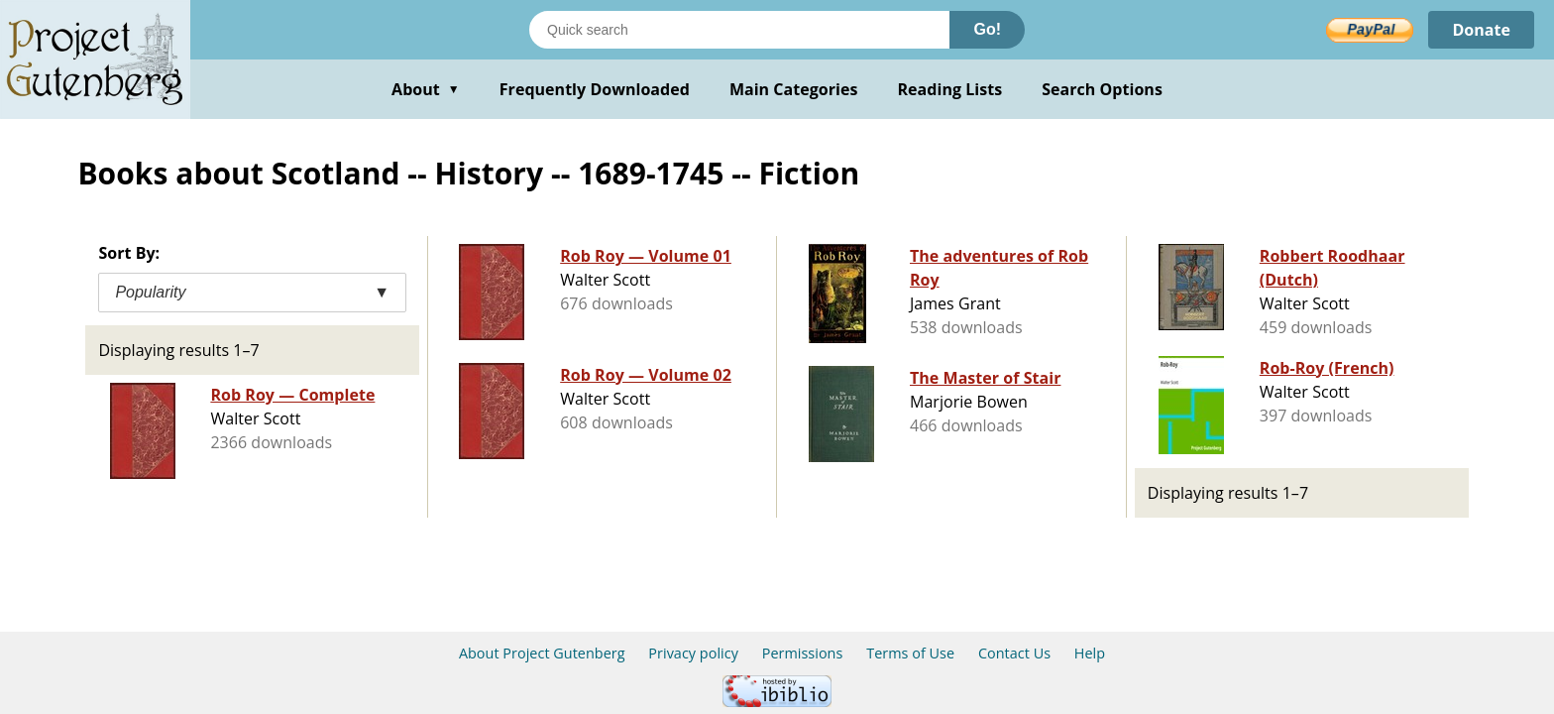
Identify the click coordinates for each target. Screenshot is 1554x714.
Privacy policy (693, 653)
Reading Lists (950, 89)
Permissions (802, 653)
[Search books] (739, 30)
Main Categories (793, 89)
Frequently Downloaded (595, 89)
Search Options (1102, 89)
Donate (1481, 30)
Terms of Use (910, 653)
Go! (987, 29)
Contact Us (1014, 653)
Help (1089, 653)
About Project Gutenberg (542, 653)
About (425, 89)
